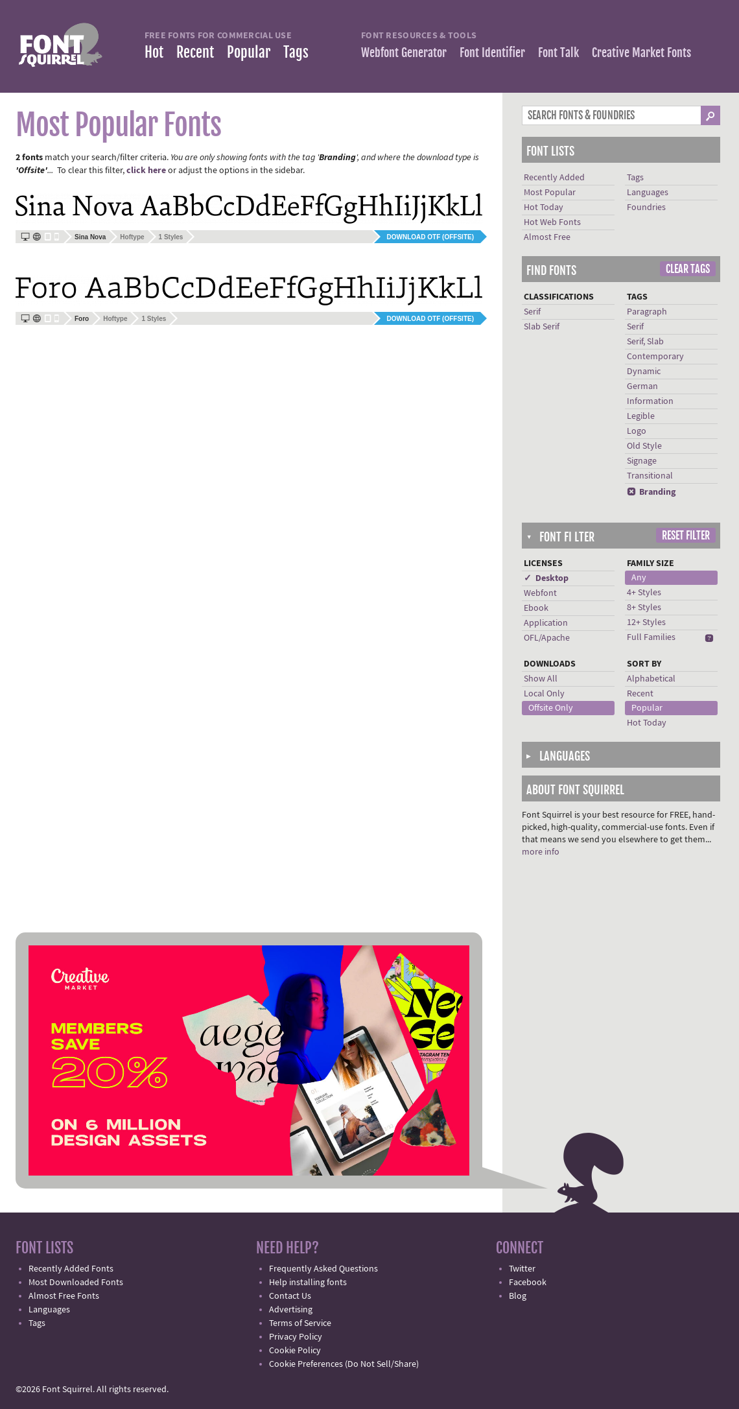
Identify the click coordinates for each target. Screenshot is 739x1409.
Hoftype (132, 237)
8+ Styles (644, 607)
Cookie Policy (295, 1350)
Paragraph (647, 312)
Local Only (544, 694)
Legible (641, 416)
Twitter (522, 1269)
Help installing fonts (308, 1282)
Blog (517, 1296)
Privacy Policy (295, 1337)
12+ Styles (646, 622)
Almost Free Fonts (64, 1296)
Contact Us (290, 1296)
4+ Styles (644, 592)
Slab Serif (541, 327)
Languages (647, 192)
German (642, 386)
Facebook (527, 1282)
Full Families (651, 637)
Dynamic (644, 371)
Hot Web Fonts (552, 222)
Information (650, 401)
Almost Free (547, 237)
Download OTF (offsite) (430, 237)
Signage (642, 461)
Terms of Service (300, 1323)
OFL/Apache (547, 638)
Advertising (290, 1310)
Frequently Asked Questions (323, 1269)
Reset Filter (686, 535)
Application (546, 623)
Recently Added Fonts (71, 1269)
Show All (540, 679)
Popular (248, 52)
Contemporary (655, 356)
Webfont (540, 593)
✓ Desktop (546, 578)
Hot (154, 52)
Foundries (646, 207)
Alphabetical (651, 679)
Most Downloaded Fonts (76, 1282)
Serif (532, 312)
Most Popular (550, 192)
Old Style (644, 446)
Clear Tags (688, 269)
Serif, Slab (645, 342)
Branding (651, 492)
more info (540, 852)
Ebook (536, 608)
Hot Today (543, 207)
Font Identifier (492, 52)
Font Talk (558, 52)
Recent (195, 52)
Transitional (650, 476)
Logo (636, 431)
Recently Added (554, 178)
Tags (296, 52)
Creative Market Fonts (641, 52)
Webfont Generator (404, 52)
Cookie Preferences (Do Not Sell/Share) (344, 1364)
